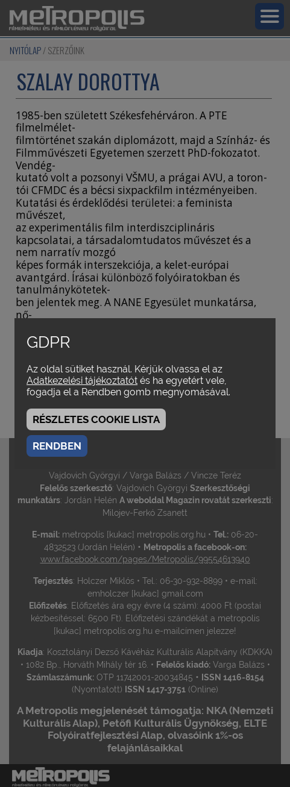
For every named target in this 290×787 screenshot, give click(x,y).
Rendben (57, 446)
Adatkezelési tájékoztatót (82, 380)
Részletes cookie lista (96, 419)
